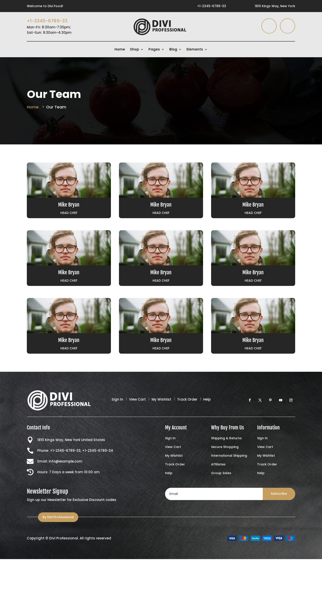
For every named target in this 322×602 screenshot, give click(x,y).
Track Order (187, 399)
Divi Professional (63, 538)
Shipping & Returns (226, 438)
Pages (154, 50)
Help (207, 399)
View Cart (137, 399)
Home (119, 50)
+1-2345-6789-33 (211, 6)
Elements (194, 50)
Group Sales (221, 473)
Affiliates (218, 465)
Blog (173, 50)
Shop (134, 50)
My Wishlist (161, 399)
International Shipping (229, 456)
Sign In (117, 399)
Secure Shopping (225, 447)
